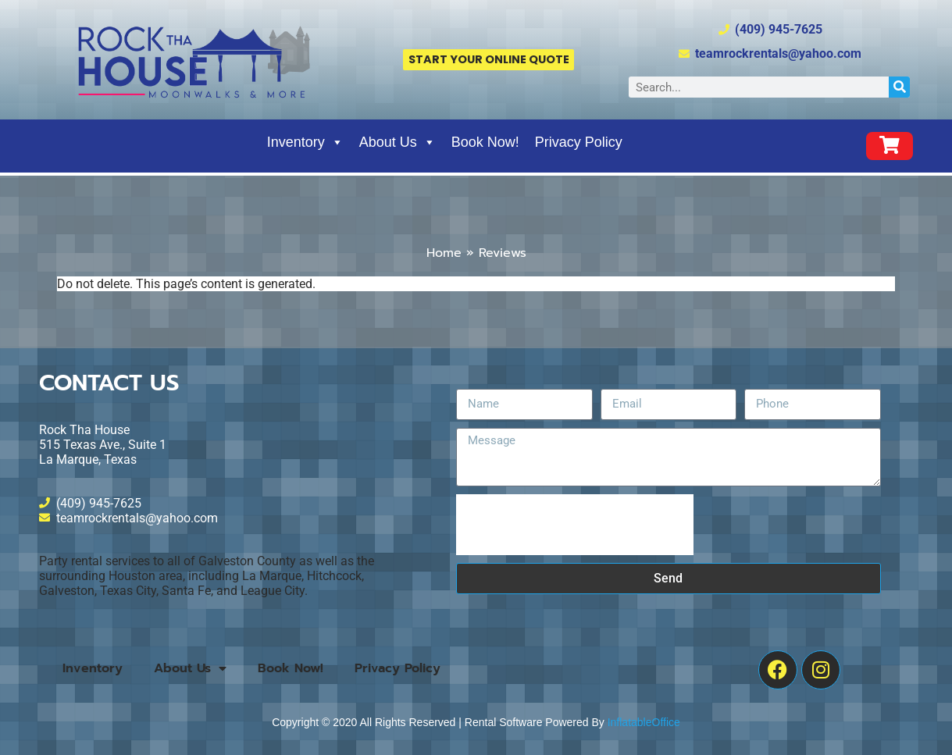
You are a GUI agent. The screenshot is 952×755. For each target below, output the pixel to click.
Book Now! (485, 142)
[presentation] (574, 524)
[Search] (899, 87)
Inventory (305, 142)
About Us (397, 142)
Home (444, 253)
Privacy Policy (578, 142)
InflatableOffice (644, 722)
